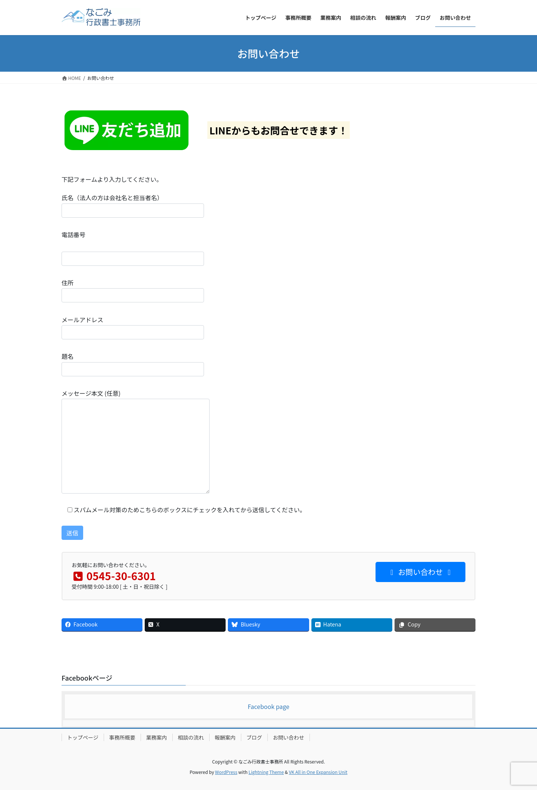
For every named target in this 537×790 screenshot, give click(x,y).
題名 (133, 364)
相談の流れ (191, 737)
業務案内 (156, 737)
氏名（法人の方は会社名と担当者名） (133, 205)
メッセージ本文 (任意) (136, 441)
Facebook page (268, 706)
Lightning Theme (266, 772)
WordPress (226, 772)
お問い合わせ (288, 737)
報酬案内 (225, 737)
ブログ (254, 737)
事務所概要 (122, 737)
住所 (133, 290)
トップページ (82, 737)
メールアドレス (133, 327)
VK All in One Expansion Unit (318, 772)
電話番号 (133, 248)
